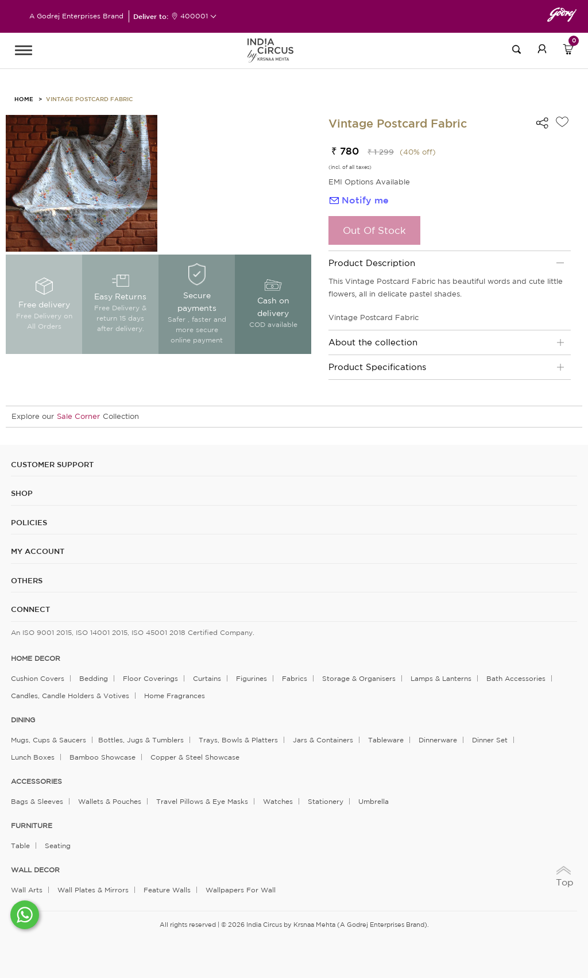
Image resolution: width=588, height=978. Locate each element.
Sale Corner (78, 416)
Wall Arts (26, 890)
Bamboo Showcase (102, 757)
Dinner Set (490, 740)
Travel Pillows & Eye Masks (202, 801)
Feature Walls (167, 890)
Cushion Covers (37, 678)
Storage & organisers (359, 678)
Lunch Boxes (33, 757)
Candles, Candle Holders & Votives (70, 695)
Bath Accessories (516, 678)
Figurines (251, 678)
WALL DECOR (35, 870)
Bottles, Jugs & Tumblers (141, 740)
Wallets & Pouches (109, 801)
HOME (23, 98)
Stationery (325, 801)
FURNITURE (31, 825)
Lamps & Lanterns (441, 678)
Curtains (207, 678)
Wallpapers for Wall (241, 890)
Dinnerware (438, 740)
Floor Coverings (150, 678)
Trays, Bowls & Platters (238, 740)
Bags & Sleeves (37, 801)
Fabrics (294, 678)
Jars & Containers (323, 740)
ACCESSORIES (36, 781)
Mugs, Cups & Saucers (48, 740)
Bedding (93, 678)
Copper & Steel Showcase (194, 757)
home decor (35, 658)
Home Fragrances (174, 695)
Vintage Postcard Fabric (89, 98)
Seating (58, 845)
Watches (278, 801)
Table (20, 845)
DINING (23, 720)
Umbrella (373, 801)
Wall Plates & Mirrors (93, 890)
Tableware (386, 740)
